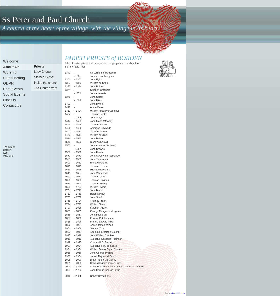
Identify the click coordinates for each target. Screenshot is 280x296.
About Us (11, 67)
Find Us (9, 100)
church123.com (178, 293)
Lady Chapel (42, 71)
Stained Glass (43, 77)
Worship (9, 72)
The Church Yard (45, 88)
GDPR (8, 83)
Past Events (13, 89)
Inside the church (46, 82)
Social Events (14, 94)
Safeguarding (14, 78)
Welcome (10, 61)
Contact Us (12, 105)
